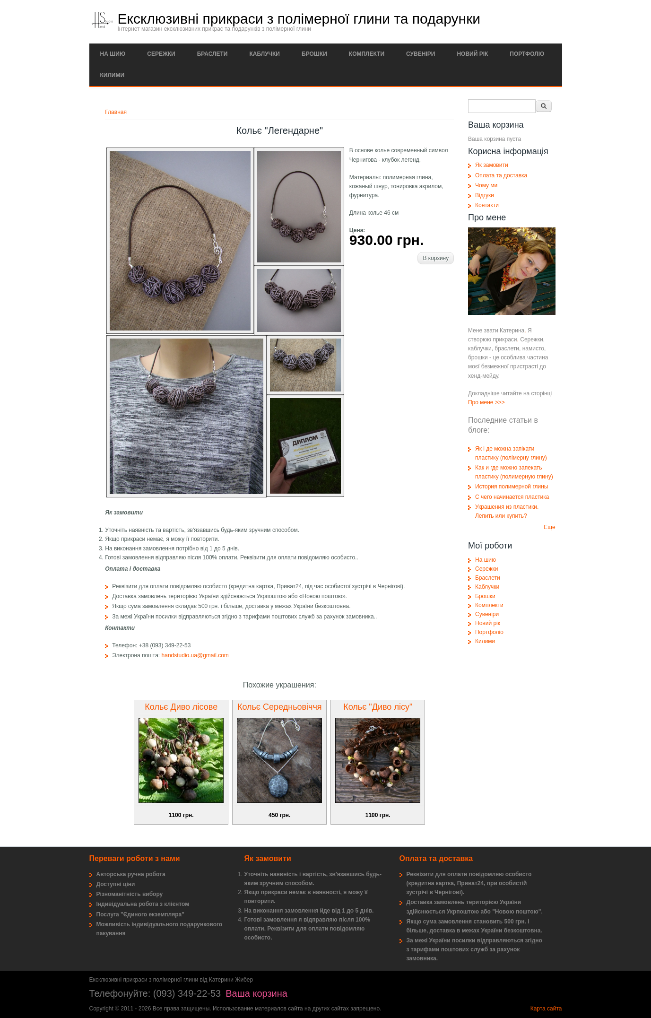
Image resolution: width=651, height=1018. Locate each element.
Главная (116, 112)
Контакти (487, 205)
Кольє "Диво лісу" (377, 707)
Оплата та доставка (501, 175)
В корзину (436, 258)
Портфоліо (527, 54)
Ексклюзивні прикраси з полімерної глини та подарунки (299, 19)
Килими (112, 75)
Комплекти (366, 54)
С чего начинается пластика (512, 497)
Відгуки (484, 195)
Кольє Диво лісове (181, 707)
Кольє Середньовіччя (279, 707)
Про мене (481, 402)
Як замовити (491, 165)
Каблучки (264, 54)
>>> (500, 402)
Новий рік (472, 54)
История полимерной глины (511, 486)
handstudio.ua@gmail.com (195, 655)
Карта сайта (546, 1008)
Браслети (212, 54)
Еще (549, 527)
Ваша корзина (256, 993)
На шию (113, 54)
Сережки (161, 54)
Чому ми (486, 185)
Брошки (314, 54)
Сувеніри (420, 54)
